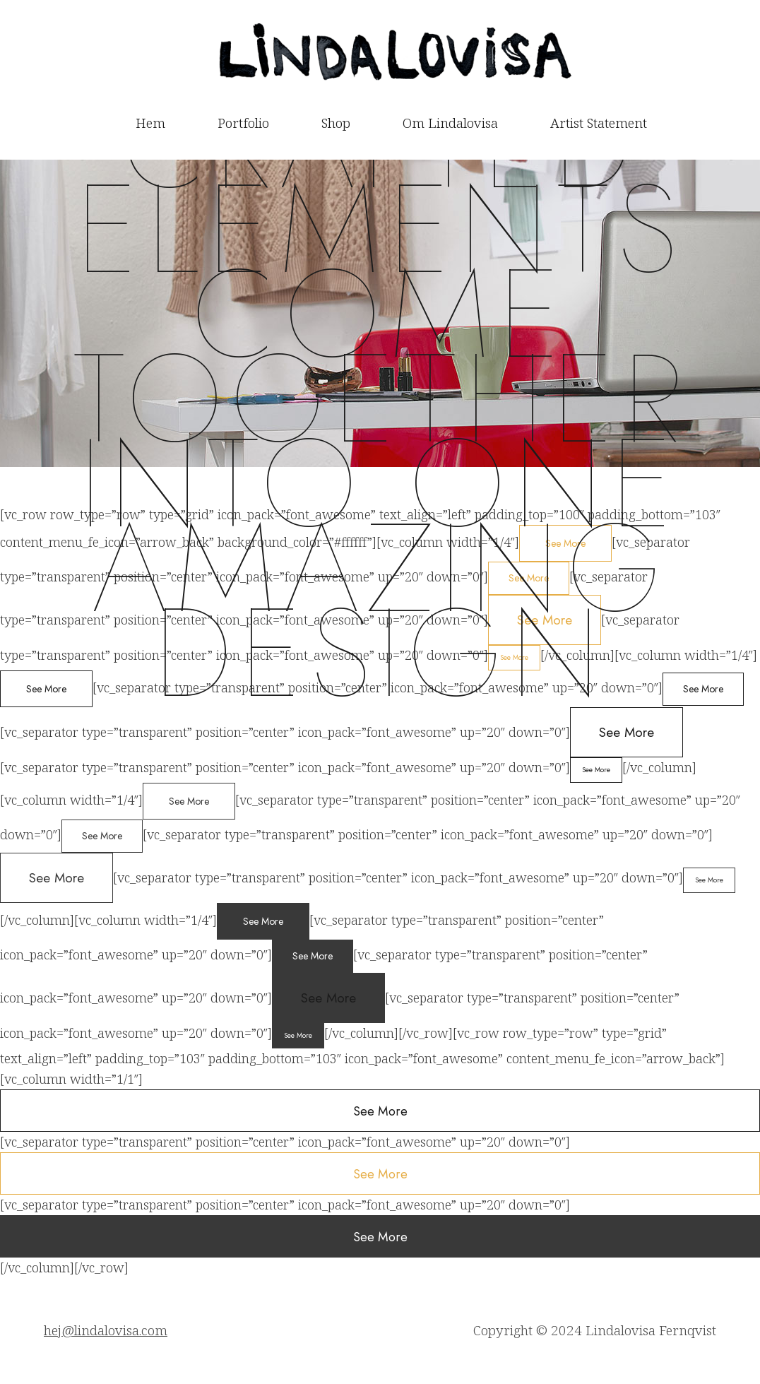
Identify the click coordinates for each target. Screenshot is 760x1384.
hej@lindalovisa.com (105, 1330)
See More (626, 732)
